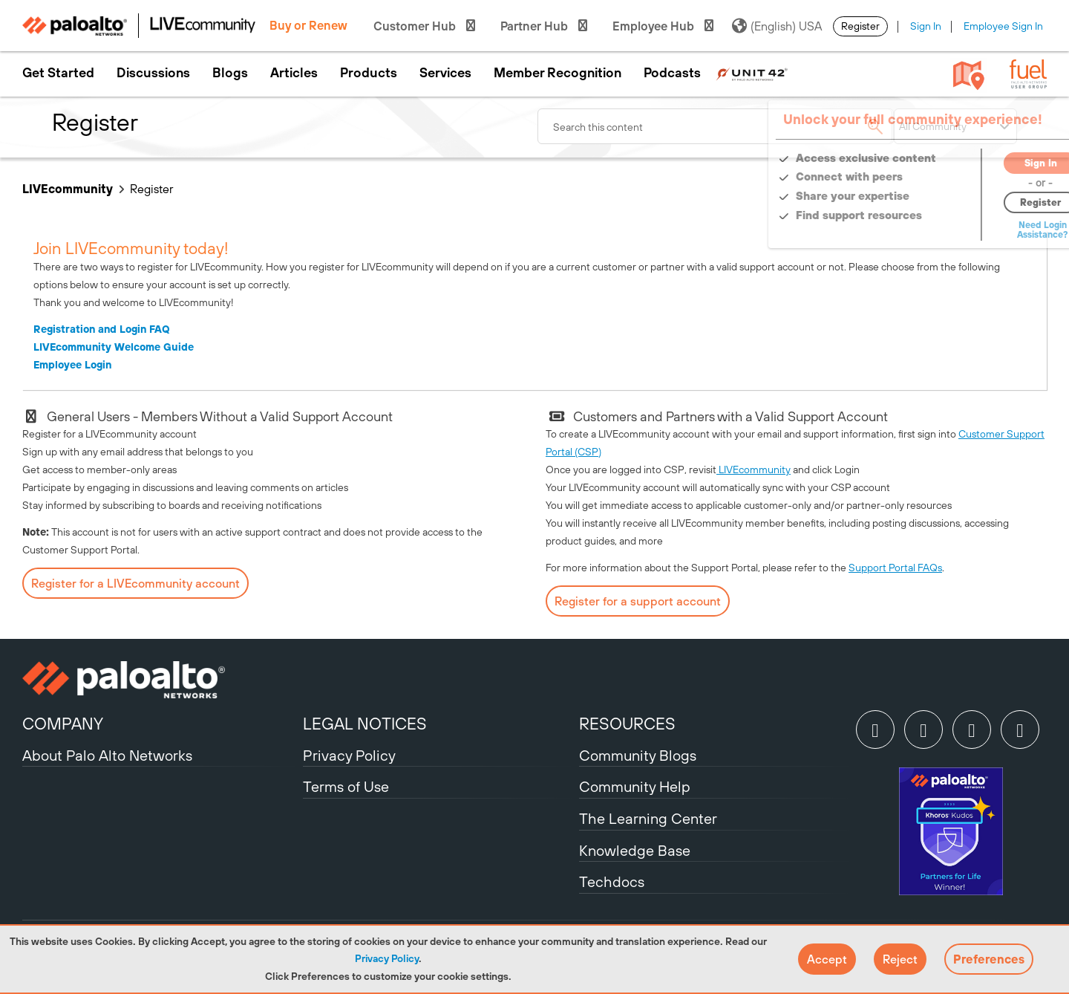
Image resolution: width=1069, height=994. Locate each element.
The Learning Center (648, 818)
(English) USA (777, 26)
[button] (827, 959)
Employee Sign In (1003, 26)
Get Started (58, 72)
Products (368, 72)
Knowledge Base (634, 850)
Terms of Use (346, 786)
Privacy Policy (387, 958)
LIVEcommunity (67, 188)
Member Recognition (557, 72)
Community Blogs (637, 755)
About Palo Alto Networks (107, 755)
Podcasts (672, 72)
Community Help (634, 786)
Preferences (988, 959)
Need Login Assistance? (980, 230)
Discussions (153, 72)
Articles (294, 72)
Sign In (925, 26)
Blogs (230, 72)
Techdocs (611, 881)
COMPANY (62, 723)
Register (860, 26)
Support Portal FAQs (895, 568)
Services (445, 72)
